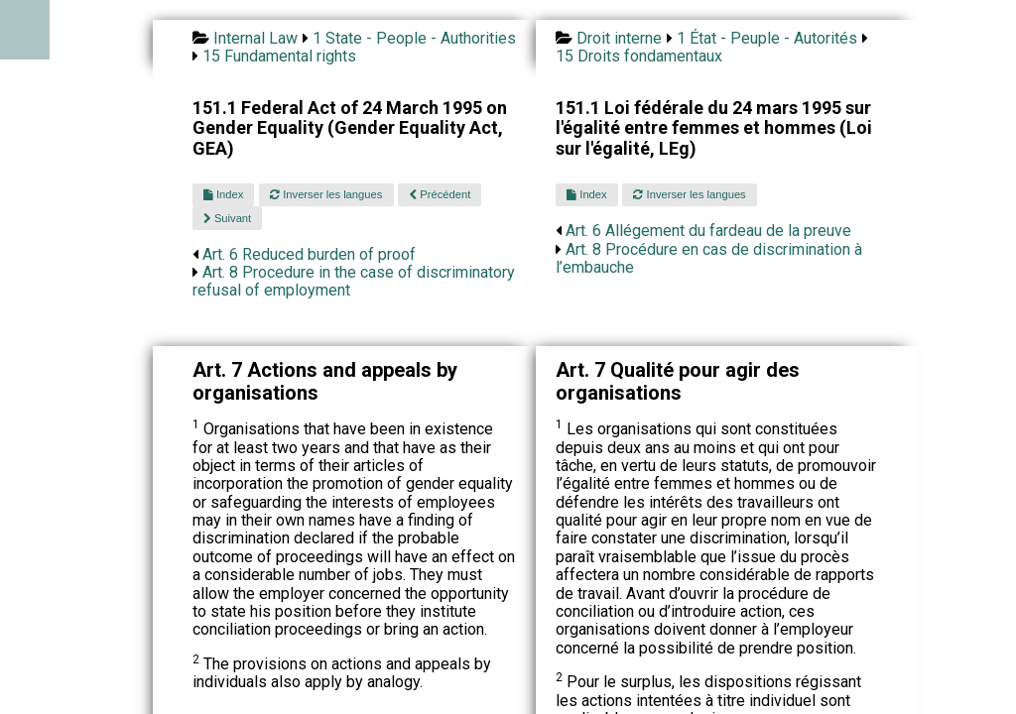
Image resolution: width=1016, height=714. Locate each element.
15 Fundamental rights (279, 56)
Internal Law (255, 38)
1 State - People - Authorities (414, 38)
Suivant (227, 218)
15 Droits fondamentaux (639, 56)
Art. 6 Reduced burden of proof (309, 254)
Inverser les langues (326, 194)
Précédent (439, 194)
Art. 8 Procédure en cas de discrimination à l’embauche (709, 258)
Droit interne (619, 38)
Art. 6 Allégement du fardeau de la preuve (708, 230)
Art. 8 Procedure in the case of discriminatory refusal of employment (353, 281)
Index (223, 194)
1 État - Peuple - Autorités (767, 38)
